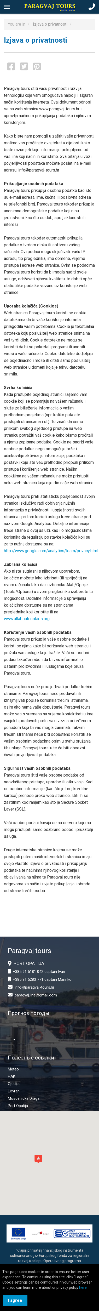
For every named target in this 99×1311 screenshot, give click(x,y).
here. (83, 1287)
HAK (11, 1076)
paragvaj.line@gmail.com (36, 995)
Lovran (14, 1091)
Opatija (14, 1083)
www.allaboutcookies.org (27, 618)
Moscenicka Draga (23, 1098)
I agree (15, 1300)
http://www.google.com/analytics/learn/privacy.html (51, 550)
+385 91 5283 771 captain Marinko (42, 979)
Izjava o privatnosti (50, 24)
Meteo (13, 1069)
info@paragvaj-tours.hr (34, 987)
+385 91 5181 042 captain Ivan (39, 971)
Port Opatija (18, 1105)
